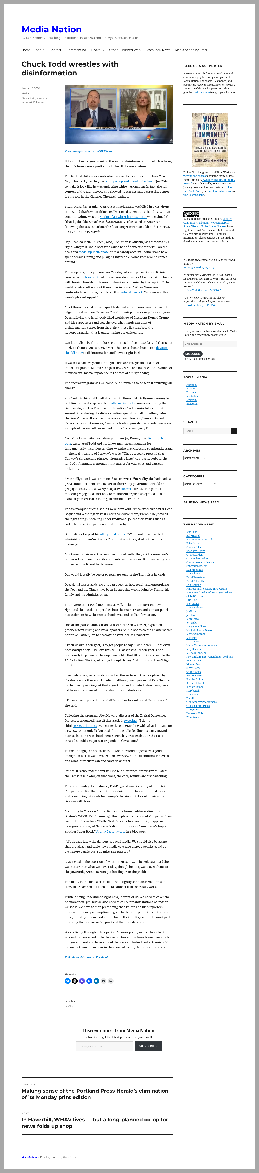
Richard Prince (194, 687)
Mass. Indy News (158, 50)
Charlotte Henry (195, 550)
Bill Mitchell (193, 535)
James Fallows (194, 607)
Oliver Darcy (193, 668)
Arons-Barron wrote (111, 831)
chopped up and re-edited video (129, 181)
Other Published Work (125, 50)
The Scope (192, 694)
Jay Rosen (191, 611)
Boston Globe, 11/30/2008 (201, 305)
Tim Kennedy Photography (201, 702)
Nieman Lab (193, 664)
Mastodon (192, 396)
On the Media (193, 671)
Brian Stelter (193, 543)
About (40, 50)
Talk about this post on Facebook (86, 957)
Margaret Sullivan (196, 626)
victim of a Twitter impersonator (123, 216)
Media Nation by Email (191, 50)
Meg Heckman (194, 649)
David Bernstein (195, 577)
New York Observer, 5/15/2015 (204, 290)
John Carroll (193, 619)
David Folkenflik (195, 581)
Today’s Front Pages (198, 705)
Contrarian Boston (197, 566)
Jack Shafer (192, 603)
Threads (191, 392)
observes (127, 489)
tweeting (130, 720)
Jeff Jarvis (191, 615)
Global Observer (195, 596)
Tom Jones (192, 709)
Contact (55, 50)
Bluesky (190, 388)
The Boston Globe (193, 195)
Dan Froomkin (194, 569)
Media (25, 93)
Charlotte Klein (194, 554)
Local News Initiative (219, 191)
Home (26, 50)
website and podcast (195, 176)
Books (95, 50)
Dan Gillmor (193, 573)
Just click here (202, 92)
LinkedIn (191, 399)
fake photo (92, 277)
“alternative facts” (123, 403)
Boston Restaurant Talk (199, 539)
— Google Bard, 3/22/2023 (198, 267)
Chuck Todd (28, 98)
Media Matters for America (201, 645)
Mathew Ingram (195, 634)
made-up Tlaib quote (94, 252)
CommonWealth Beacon (200, 562)
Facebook (191, 384)
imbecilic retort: (131, 292)
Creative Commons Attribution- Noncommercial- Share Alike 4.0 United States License (207, 222)
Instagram (192, 403)
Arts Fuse (191, 532)
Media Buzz (192, 641)
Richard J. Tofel (195, 683)
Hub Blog (191, 600)
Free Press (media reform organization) (209, 592)
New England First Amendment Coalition (209, 656)
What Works (193, 717)
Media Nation (52, 29)
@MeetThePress (85, 725)
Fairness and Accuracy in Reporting (206, 588)
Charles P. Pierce (195, 547)
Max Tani (191, 637)
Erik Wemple (193, 584)
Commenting (76, 50)
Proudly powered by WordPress (58, 1157)
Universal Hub (194, 713)
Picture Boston (194, 675)
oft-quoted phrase (113, 534)
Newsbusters (193, 660)
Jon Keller (191, 622)
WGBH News (36, 102)
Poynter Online (194, 679)
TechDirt (191, 698)
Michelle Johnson (196, 653)
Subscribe (148, 1046)
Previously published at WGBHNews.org (91, 151)
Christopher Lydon (197, 558)
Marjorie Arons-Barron (199, 630)
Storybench (193, 690)
